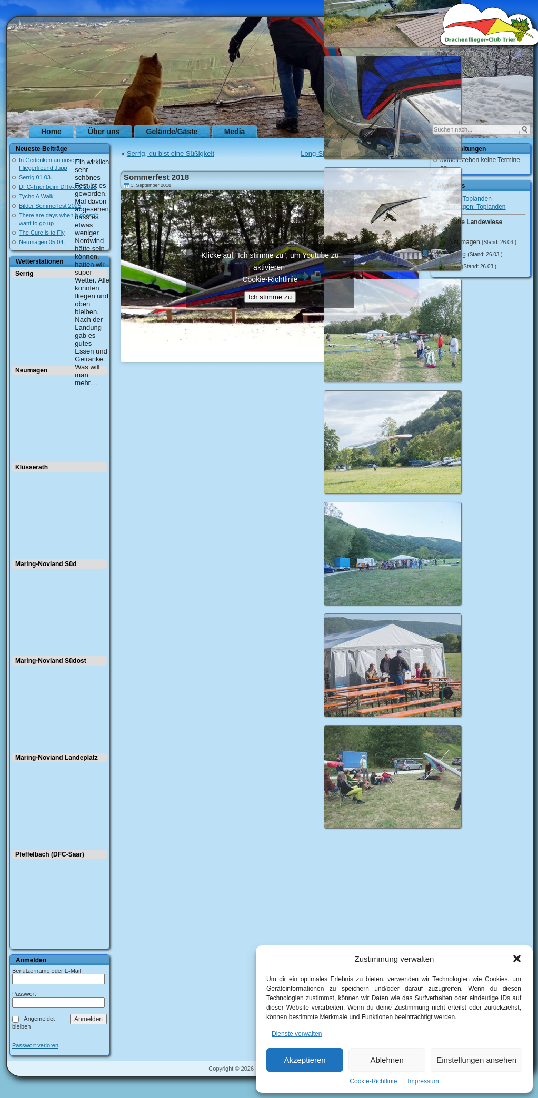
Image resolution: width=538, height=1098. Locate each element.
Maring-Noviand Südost (50, 660)
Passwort (24, 994)
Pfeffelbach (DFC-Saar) (49, 854)
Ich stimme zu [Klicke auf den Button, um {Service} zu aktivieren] (270, 297)
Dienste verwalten (297, 1033)
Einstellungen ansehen (476, 1059)
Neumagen (31, 370)
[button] (517, 958)
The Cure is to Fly (42, 232)
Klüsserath (31, 467)
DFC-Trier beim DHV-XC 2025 (58, 187)
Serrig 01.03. (35, 177)
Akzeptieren (304, 1059)
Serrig (24, 273)
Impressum (423, 1081)
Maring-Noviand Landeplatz (56, 757)
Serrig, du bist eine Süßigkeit (170, 153)
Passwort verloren (35, 1046)
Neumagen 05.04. (42, 242)
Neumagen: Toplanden (474, 206)
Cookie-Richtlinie (373, 1081)
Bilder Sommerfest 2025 (50, 206)
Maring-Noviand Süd (46, 564)
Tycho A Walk (36, 196)
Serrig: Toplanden (467, 199)
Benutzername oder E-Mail (46, 971)
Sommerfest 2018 (156, 177)
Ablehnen (386, 1059)
